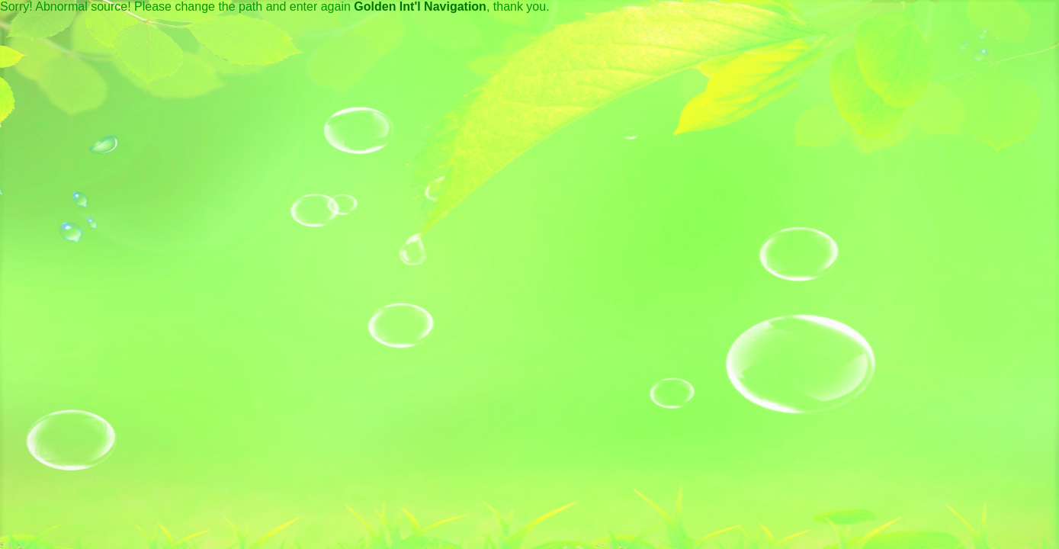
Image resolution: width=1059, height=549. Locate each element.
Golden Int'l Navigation (420, 6)
